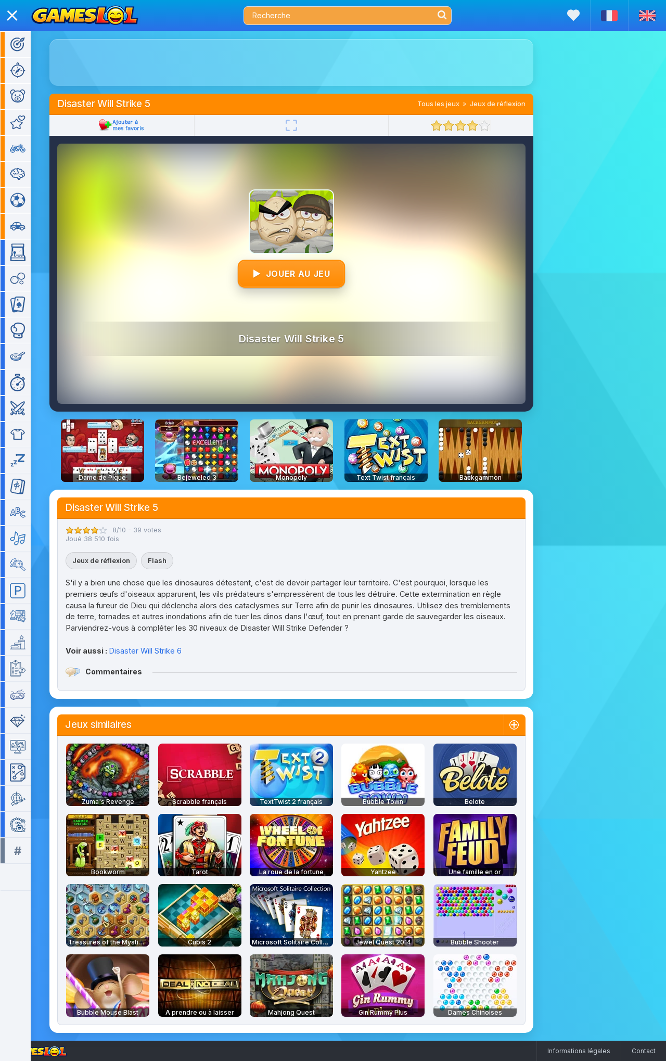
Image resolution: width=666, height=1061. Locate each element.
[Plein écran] (306, 125)
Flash (172, 560)
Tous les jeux (453, 103)
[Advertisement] (306, 62)
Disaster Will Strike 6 (160, 650)
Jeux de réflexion (513, 103)
